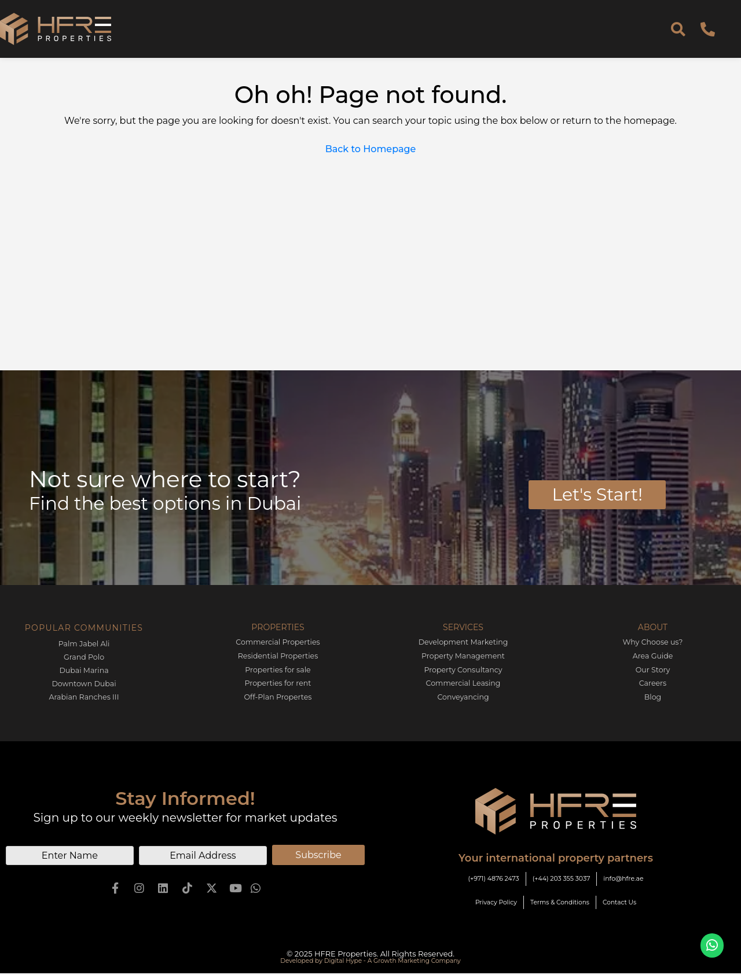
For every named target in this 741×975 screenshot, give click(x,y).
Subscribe (318, 853)
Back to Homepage (370, 149)
